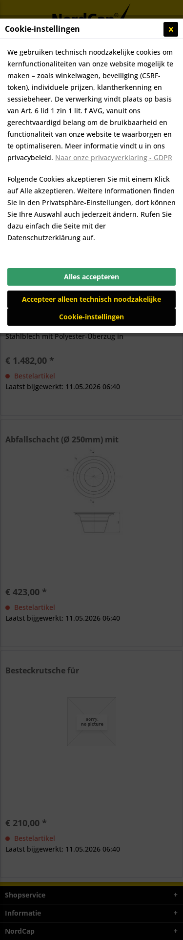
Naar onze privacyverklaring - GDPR (113, 157)
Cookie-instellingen (91, 316)
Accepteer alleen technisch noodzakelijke (91, 299)
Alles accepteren (91, 276)
